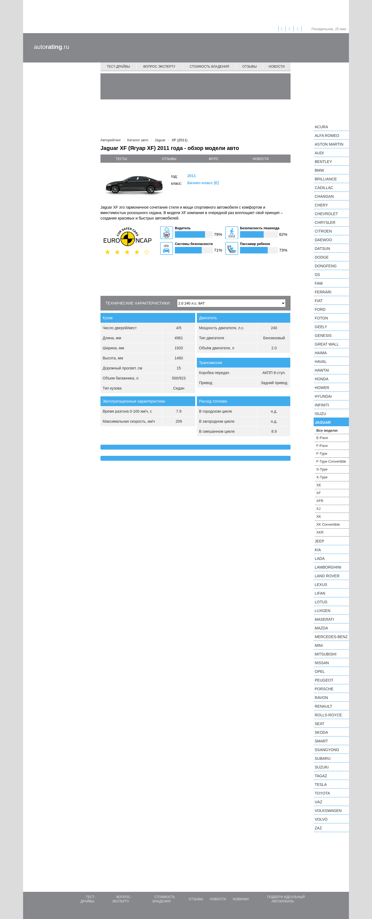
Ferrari (323, 292)
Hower (322, 387)
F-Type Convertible (331, 461)
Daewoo (323, 240)
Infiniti (322, 405)
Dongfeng (326, 266)
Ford (320, 309)
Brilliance (326, 179)
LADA (320, 558)
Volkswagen (328, 810)
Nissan (322, 663)
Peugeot (324, 680)
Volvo (321, 819)
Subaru (322, 758)
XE (318, 485)
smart (321, 741)
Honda (322, 379)
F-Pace (322, 446)
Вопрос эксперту (159, 66)
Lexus (321, 584)
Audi (319, 153)
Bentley (323, 161)
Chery (321, 205)
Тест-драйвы (118, 66)
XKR (320, 532)
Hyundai (323, 396)
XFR (319, 501)
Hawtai (322, 370)
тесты (121, 159)
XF (318, 493)
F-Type (321, 453)
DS (317, 274)
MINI (319, 645)
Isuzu (320, 414)
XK (318, 517)
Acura (321, 127)
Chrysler (325, 222)
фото (213, 159)
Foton (321, 318)
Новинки (241, 899)
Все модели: (327, 430)
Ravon (321, 697)
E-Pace (322, 438)
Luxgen (322, 611)
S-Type (321, 469)
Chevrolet (326, 214)
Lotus (321, 602)
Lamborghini (328, 567)
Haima (321, 353)
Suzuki (322, 767)
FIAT (319, 301)
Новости (277, 66)
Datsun (322, 248)
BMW (319, 170)
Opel (320, 671)
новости (261, 159)
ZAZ (318, 828)
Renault (323, 706)
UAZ (318, 802)
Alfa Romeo (327, 135)
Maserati (324, 619)
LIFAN (320, 593)
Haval (321, 361)
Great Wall (327, 344)
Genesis (323, 335)
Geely (321, 327)
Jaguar (323, 422)
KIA (318, 550)
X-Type (321, 477)
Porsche (324, 689)
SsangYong (327, 750)
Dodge (322, 257)
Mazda (321, 628)
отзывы (169, 159)
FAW (319, 283)
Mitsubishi (325, 654)
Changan (324, 196)
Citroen (323, 231)
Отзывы (249, 66)
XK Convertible (328, 524)
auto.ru (51, 46)
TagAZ (321, 776)
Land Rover (327, 576)
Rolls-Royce (328, 715)
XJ (318, 509)
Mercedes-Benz (331, 637)
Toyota (322, 793)
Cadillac (324, 188)
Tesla (321, 784)
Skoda (321, 732)
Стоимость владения (209, 66)
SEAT (319, 724)
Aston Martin (329, 144)
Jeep (319, 541)
